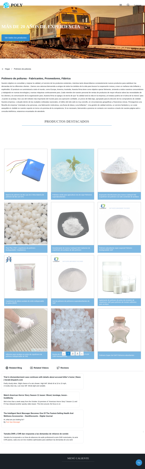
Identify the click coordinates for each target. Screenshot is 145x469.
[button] (120, 5)
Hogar (7, 69)
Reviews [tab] (63, 367)
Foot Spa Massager (13, 424)
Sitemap (90, 465)
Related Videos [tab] (39, 367)
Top (138, 462)
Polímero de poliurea (22, 69)
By (5, 424)
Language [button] (137, 5)
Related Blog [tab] (14, 367)
